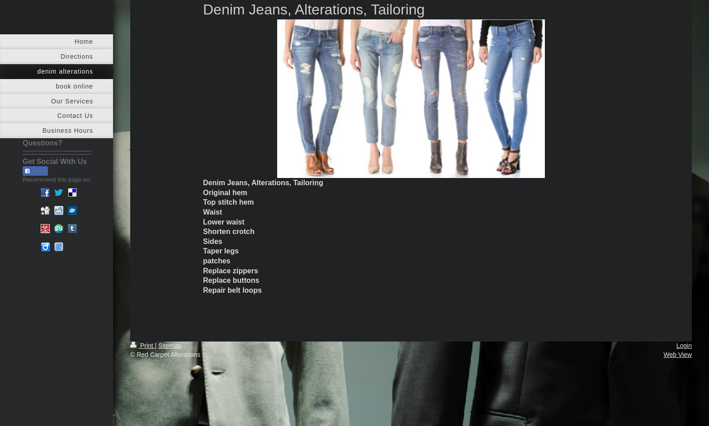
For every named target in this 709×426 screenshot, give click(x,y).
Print (142, 345)
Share (35, 171)
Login (684, 345)
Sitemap (169, 345)
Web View (677, 354)
